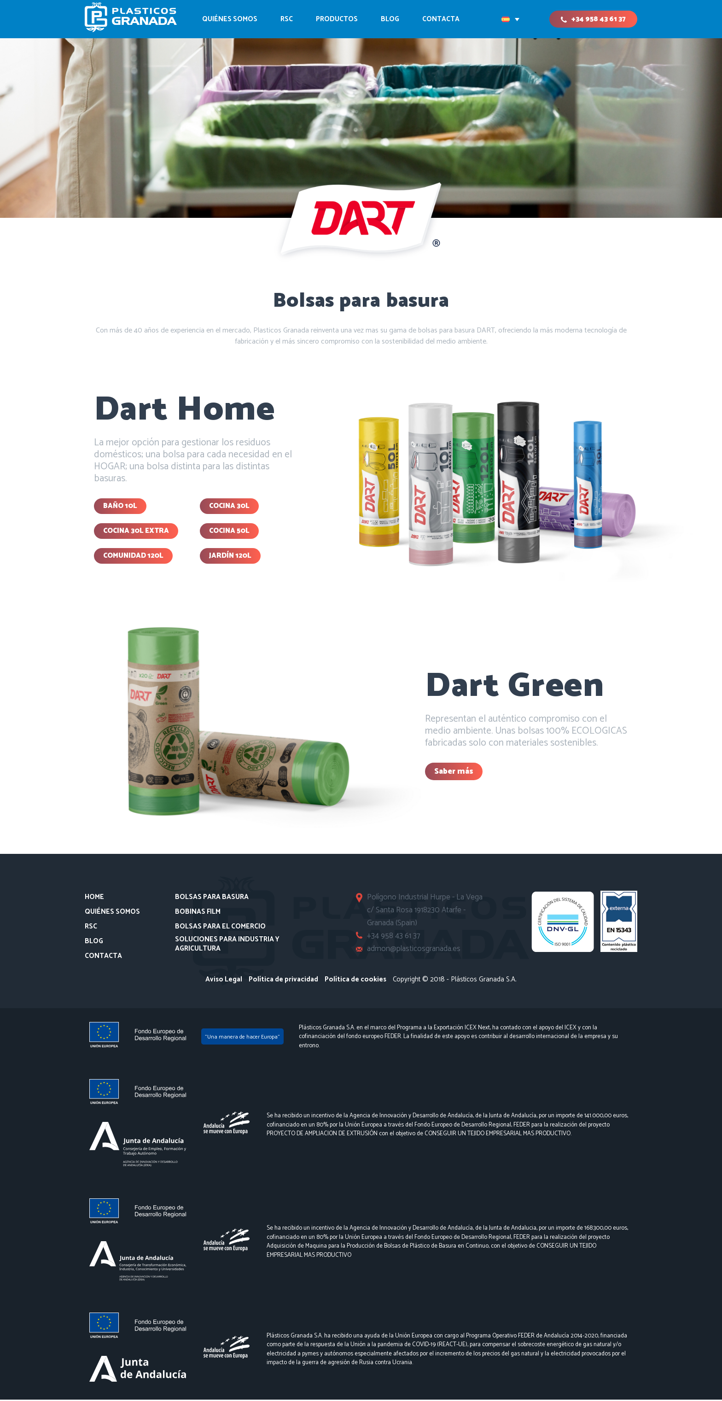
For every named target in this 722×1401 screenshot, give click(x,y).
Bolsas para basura (212, 898)
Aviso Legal (223, 981)
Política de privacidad (283, 981)
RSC (286, 19)
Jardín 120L (230, 557)
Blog (390, 19)
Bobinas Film (198, 913)
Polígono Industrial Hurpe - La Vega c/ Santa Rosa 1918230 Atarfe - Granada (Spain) (425, 911)
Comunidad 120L (133, 557)
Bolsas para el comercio (220, 928)
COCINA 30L (229, 506)
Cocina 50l (229, 531)
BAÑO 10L (120, 506)
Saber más (453, 772)
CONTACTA (441, 19)
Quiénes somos (229, 19)
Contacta (103, 957)
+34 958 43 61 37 (598, 19)
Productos (337, 19)
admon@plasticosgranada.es (414, 950)
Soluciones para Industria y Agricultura (227, 945)
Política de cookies (355, 981)
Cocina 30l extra (136, 531)
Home (94, 898)
